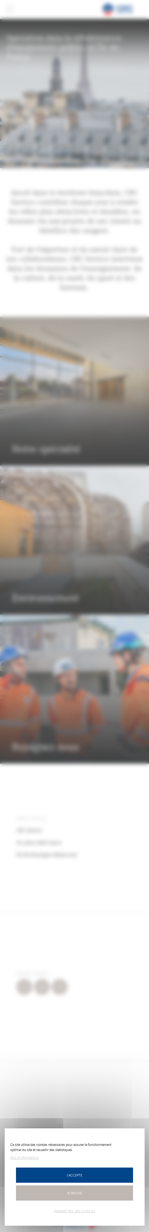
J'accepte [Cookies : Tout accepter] (74, 1175)
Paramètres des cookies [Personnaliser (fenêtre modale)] (74, 1211)
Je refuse (74, 1192)
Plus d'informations (24, 1157)
